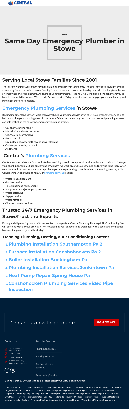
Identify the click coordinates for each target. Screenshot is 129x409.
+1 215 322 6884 (15, 353)
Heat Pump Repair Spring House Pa (49, 275)
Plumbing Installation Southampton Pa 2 (55, 244)
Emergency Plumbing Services (38, 108)
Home (64, 35)
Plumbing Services (47, 155)
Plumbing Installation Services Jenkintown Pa (61, 267)
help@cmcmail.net (16, 357)
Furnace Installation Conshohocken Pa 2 (55, 252)
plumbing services (54, 172)
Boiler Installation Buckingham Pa (48, 259)
